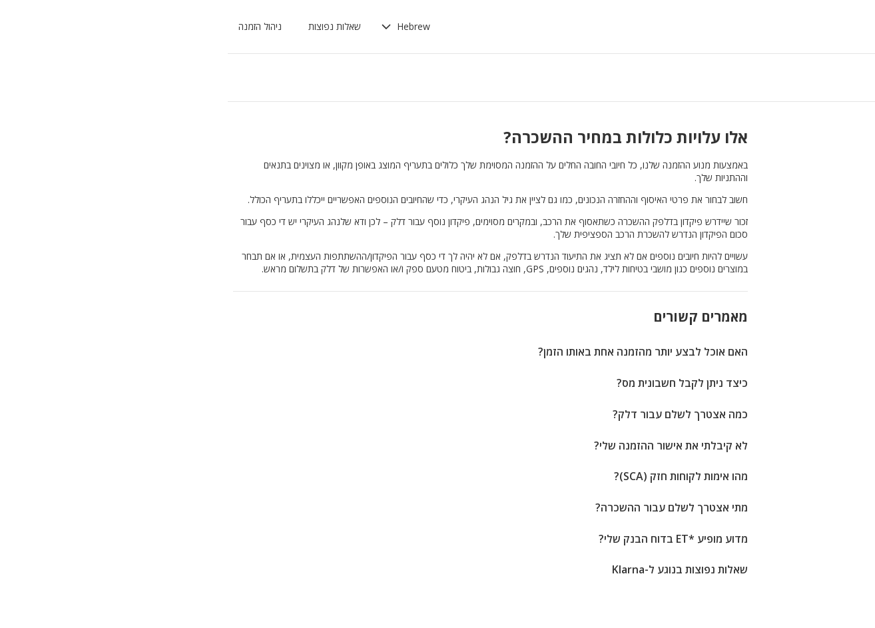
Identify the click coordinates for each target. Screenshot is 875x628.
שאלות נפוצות (158, 26)
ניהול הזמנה (83, 26)
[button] (229, 26)
